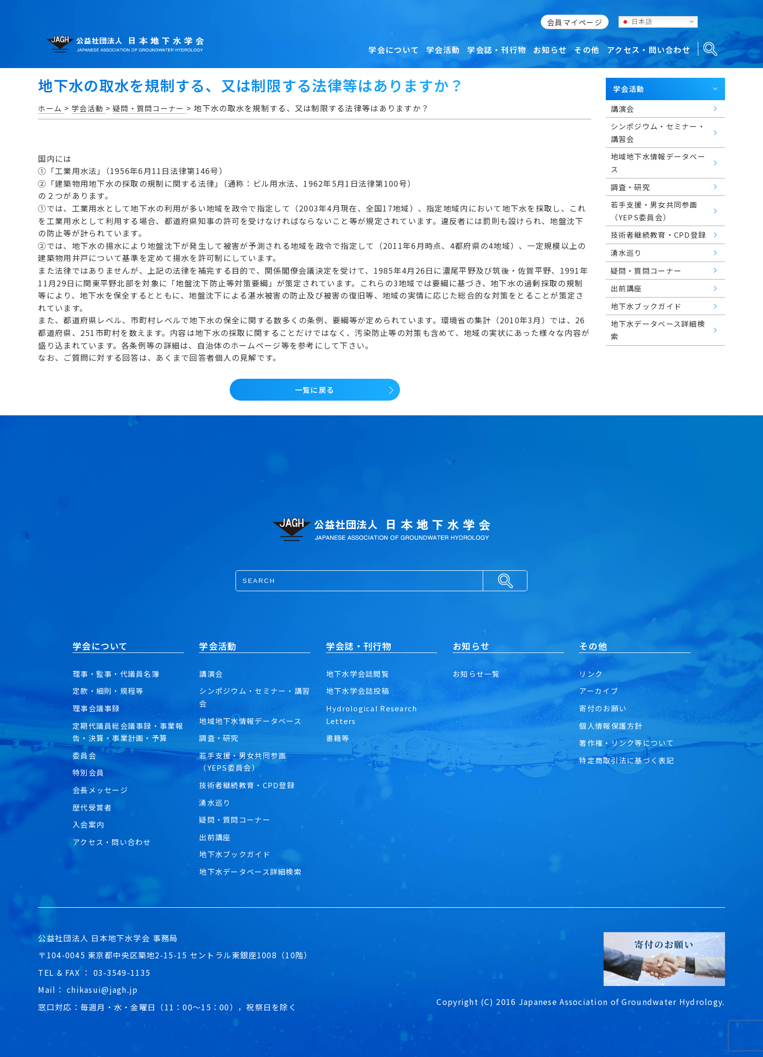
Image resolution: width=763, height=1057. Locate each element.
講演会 (211, 673)
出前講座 (216, 837)
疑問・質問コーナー (237, 819)
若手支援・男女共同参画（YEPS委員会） (245, 761)
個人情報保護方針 (612, 725)
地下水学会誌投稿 (359, 690)
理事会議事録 (98, 708)
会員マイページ (574, 22)
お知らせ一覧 (478, 673)
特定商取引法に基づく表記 (629, 760)
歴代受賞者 (93, 807)
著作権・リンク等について (629, 742)
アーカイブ (599, 690)
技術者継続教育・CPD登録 (249, 785)
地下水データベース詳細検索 (253, 871)
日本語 (637, 21)
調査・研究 (220, 737)
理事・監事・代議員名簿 (119, 673)
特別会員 (89, 772)
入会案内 (89, 824)
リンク (591, 673)
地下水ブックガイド (237, 854)
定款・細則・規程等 (110, 690)
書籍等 (338, 737)
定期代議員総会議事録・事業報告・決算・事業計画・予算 (127, 732)
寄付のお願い (604, 708)
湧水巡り (216, 802)
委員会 (85, 755)
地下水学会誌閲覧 (359, 673)
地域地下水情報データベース (253, 720)
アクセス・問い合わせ (114, 841)
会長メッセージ (102, 789)
